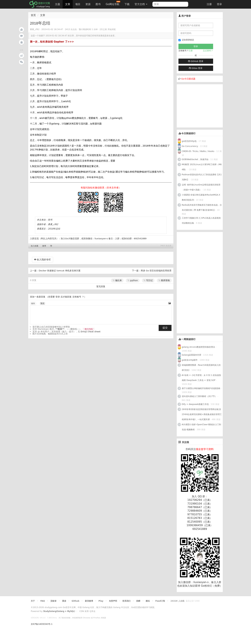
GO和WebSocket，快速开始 (195, 159)
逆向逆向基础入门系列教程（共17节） (199, 396)
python (133, 280)
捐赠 (138, 601)
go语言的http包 (189, 141)
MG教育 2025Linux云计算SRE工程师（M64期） (202, 167)
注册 (209, 4)
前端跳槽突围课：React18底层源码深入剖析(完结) (201, 367)
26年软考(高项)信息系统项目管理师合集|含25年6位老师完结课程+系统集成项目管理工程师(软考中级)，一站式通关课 (202, 414)
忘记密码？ (208, 50)
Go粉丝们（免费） (211, 585)
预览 (42, 303)
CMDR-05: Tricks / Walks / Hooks (198, 151)
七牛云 (92, 611)
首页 (33, 15)
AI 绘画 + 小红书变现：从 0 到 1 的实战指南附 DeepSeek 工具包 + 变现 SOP (201, 377)
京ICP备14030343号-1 (41, 624)
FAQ (42, 601)
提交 (165, 327)
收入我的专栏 (42, 259)
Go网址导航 (113, 3)
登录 (219, 4)
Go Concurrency (190, 146)
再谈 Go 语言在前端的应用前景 (156, 270)
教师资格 (164, 280)
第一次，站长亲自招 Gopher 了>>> (52, 41)
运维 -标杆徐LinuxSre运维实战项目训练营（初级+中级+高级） (201, 187)
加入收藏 (34, 246)
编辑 (33, 303)
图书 (98, 4)
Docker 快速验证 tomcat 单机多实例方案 (60, 270)
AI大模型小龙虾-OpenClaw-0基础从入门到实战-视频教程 (201, 427)
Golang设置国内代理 (191, 355)
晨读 (64, 601)
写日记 (148, 280)
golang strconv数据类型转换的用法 (198, 347)
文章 (67, 4)
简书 (50, 220)
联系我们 (126, 601)
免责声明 (113, 601)
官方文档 (141, 4)
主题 (57, 4)
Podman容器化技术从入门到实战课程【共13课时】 (202, 177)
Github (75, 601)
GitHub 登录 (195, 61)
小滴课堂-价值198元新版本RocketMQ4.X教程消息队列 (201, 197)
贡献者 (53, 601)
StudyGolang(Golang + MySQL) (59, 611)
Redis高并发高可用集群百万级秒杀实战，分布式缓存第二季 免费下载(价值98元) (202, 207)
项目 (77, 4)
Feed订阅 (160, 601)
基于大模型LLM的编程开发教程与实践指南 (201, 388)
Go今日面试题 (188, 79)
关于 (33, 601)
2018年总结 (54, 228)
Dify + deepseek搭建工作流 (195, 404)
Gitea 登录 (195, 68)
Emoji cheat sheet (90, 331)
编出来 (117, 280)
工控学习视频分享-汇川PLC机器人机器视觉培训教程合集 (201, 220)
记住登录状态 (186, 40)
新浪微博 (89, 601)
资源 (87, 4)
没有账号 (76, 297)
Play (100, 601)
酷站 (148, 601)
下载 (127, 4)
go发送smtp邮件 (190, 360)
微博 (44, 246)
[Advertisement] (202, 105)
